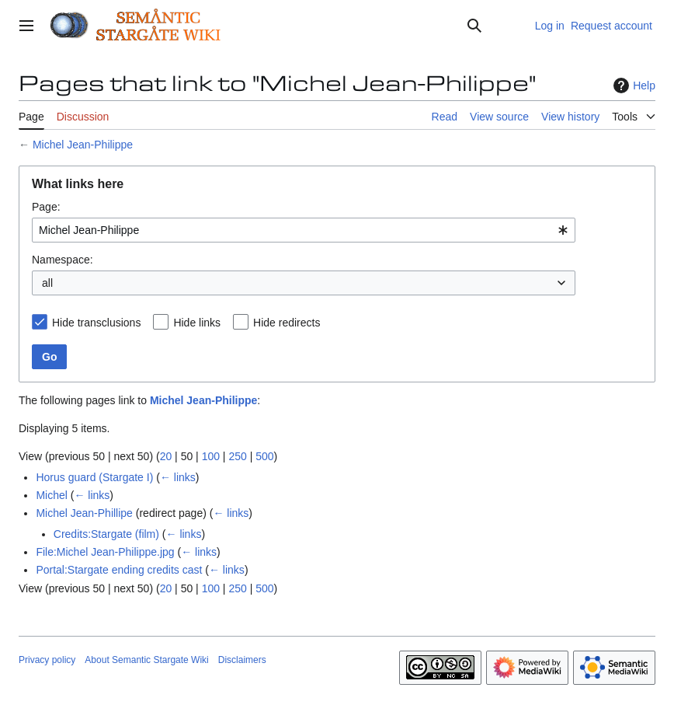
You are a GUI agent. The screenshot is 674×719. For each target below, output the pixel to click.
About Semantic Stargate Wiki (146, 659)
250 (237, 456)
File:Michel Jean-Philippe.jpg (105, 552)
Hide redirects (286, 322)
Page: (46, 207)
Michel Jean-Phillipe (84, 513)
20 (166, 456)
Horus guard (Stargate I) (94, 477)
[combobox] (303, 230)
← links (178, 477)
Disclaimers (242, 659)
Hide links (197, 322)
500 (264, 456)
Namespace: (62, 259)
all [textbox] (47, 283)
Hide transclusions (96, 322)
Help (632, 85)
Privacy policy (47, 659)
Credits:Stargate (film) (106, 534)
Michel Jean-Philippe (83, 144)
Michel (51, 495)
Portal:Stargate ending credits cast (119, 570)
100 (211, 456)
